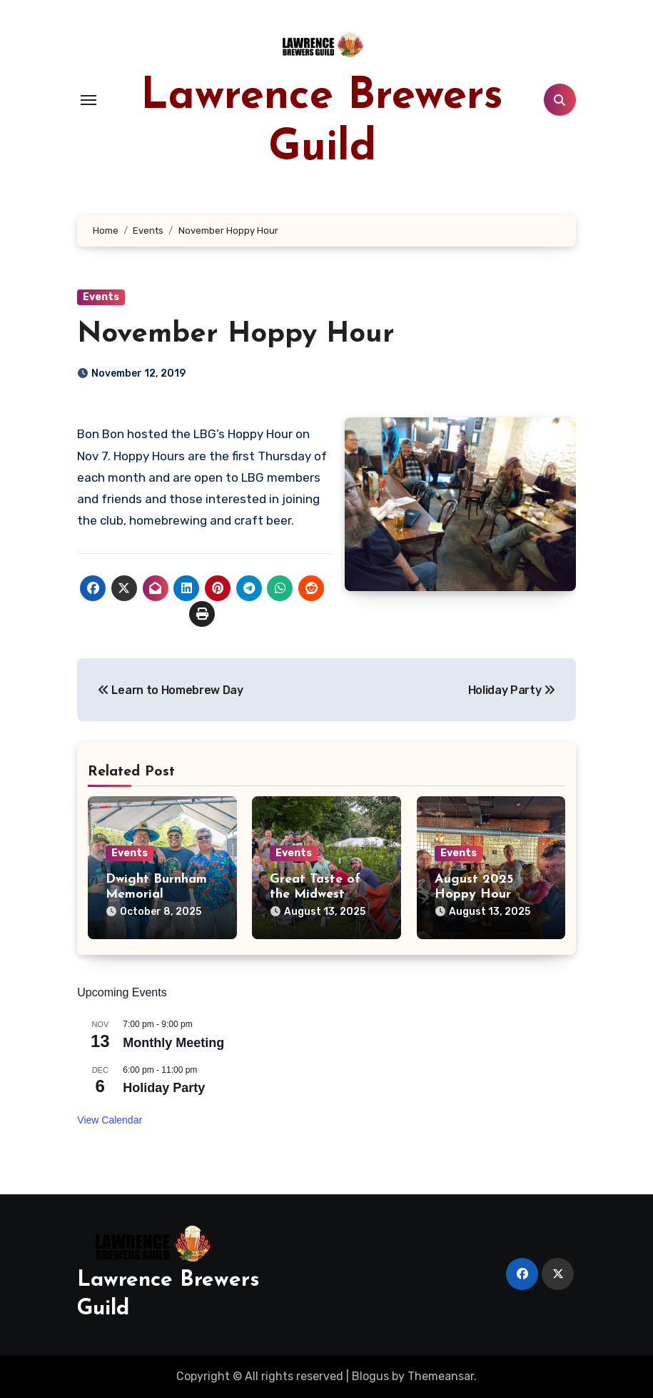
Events (101, 297)
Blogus (370, 1376)
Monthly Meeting (173, 1043)
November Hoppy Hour (236, 334)
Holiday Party (164, 1088)
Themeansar (441, 1376)
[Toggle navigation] (88, 100)
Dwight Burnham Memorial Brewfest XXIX (156, 895)
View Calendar (109, 1120)
